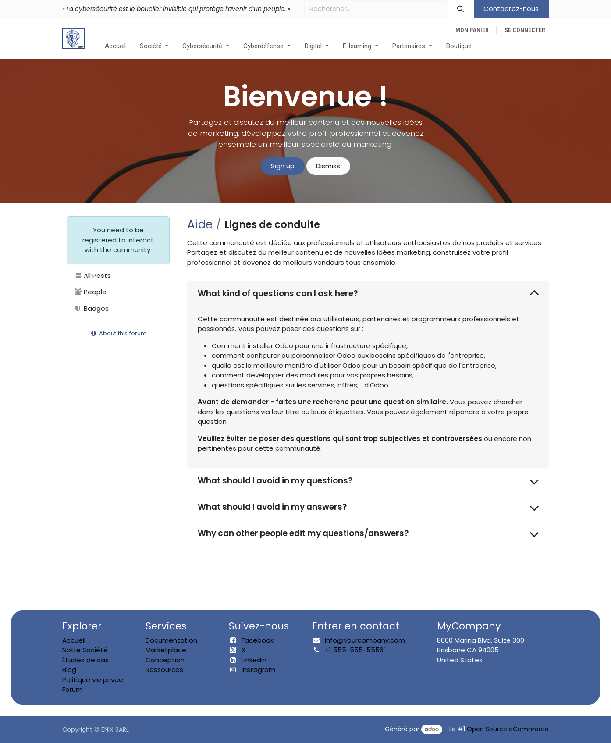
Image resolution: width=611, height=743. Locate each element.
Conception (165, 660)
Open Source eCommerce (508, 729)
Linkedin (254, 660)
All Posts (92, 275)
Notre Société (85, 649)
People (90, 291)
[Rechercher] (461, 9)
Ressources (164, 669)
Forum (72, 689)
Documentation (171, 640)
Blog (69, 669)
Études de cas (85, 660)
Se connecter (524, 30)
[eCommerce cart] (472, 30)
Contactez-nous (511, 8)
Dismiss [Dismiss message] (328, 166)
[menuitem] (115, 46)
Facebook (258, 640)
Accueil (73, 640)
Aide (200, 224)
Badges (91, 308)
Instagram (258, 669)
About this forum (118, 333)
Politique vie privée (92, 679)
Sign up (283, 166)
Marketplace (166, 649)
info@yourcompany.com (365, 640)
